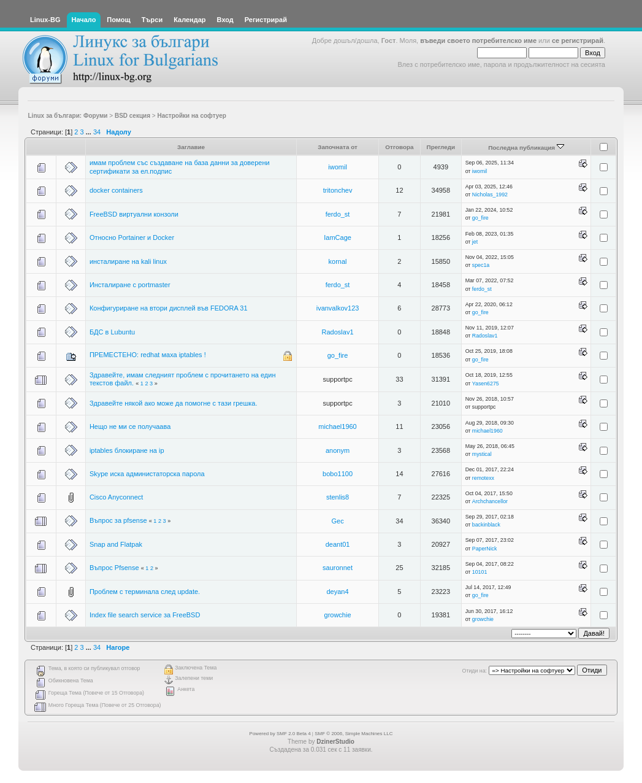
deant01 (338, 544)
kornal (338, 261)
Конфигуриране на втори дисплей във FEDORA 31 (169, 308)
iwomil (337, 167)
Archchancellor (490, 501)
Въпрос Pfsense (114, 567)
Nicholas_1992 (490, 194)
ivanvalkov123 (337, 308)
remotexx (483, 478)
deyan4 (338, 591)
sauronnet (338, 567)
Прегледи (441, 147)
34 (97, 132)
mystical (482, 454)
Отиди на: (474, 671)
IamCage (337, 237)
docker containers (116, 190)
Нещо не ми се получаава (130, 426)
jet (475, 242)
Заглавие (191, 147)
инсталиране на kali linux (128, 261)
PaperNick (484, 549)
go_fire (480, 218)
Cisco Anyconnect (116, 497)
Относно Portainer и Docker (132, 237)
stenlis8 (337, 497)
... (89, 132)
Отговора (399, 147)
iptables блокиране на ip (127, 450)
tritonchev (338, 190)
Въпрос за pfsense (118, 520)
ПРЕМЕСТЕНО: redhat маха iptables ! (148, 354)
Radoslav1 (338, 332)
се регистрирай (577, 40)
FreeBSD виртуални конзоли (134, 214)
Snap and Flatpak (116, 544)
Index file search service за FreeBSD (145, 615)
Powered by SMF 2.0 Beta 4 (280, 733)
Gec (337, 521)
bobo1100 (338, 473)
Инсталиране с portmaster (130, 284)
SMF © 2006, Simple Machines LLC (353, 733)
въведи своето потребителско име (478, 40)
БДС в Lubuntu (112, 332)
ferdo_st (338, 214)
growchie (337, 615)
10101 (479, 572)
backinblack (486, 525)
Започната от (337, 147)
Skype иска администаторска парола (147, 473)
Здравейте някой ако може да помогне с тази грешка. (174, 403)
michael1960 (337, 426)
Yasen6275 (485, 383)
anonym (338, 450)
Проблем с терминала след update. (145, 591)
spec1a (480, 265)
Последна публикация (526, 147)
